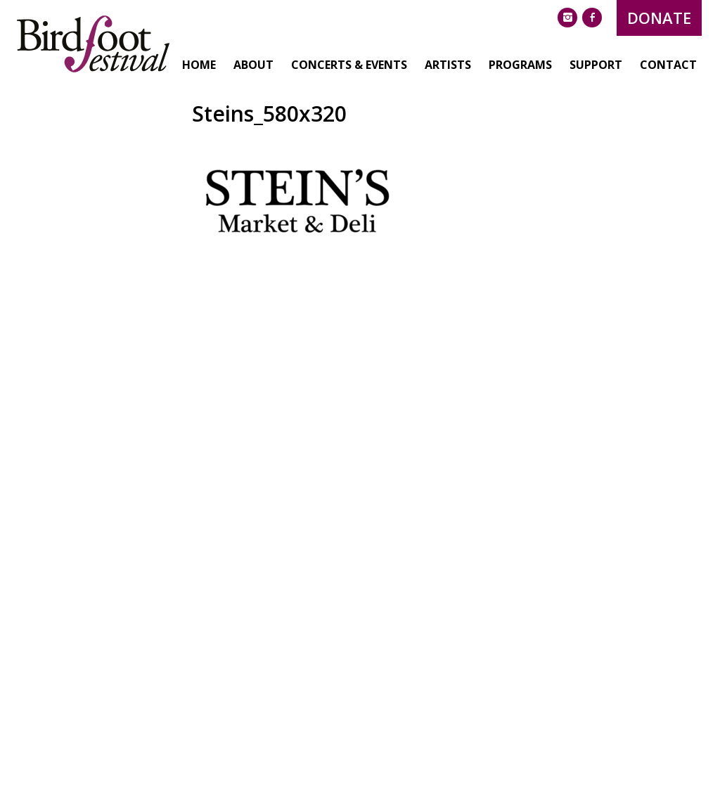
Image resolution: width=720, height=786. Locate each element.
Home (149, 115)
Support (546, 115)
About (204, 115)
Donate (609, 17)
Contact (618, 115)
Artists (398, 115)
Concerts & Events (299, 115)
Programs (470, 115)
